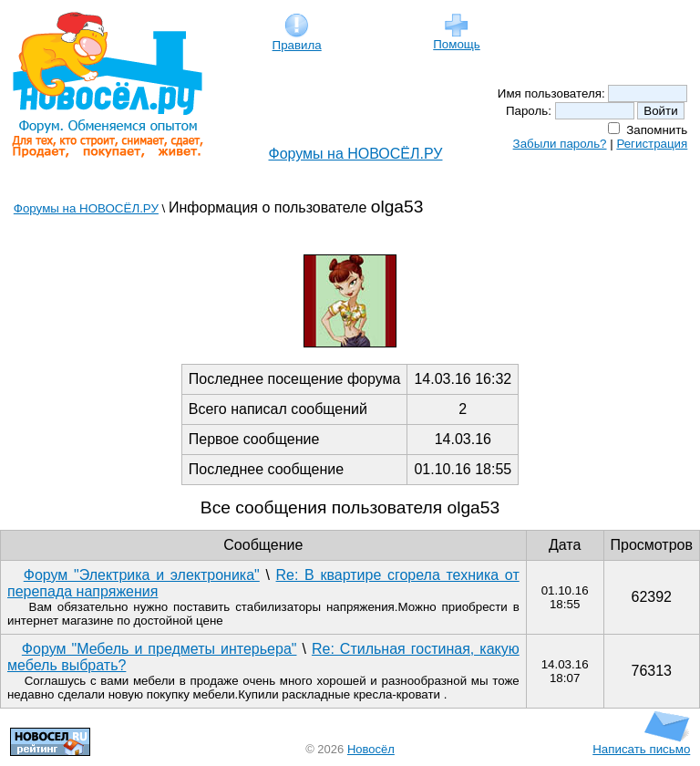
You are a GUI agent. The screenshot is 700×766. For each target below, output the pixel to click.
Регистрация (651, 143)
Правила (297, 39)
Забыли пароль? (560, 143)
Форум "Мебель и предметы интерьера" (159, 649)
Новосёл (371, 749)
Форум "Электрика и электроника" (142, 575)
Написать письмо (641, 743)
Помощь (456, 38)
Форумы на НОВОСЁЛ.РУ (356, 153)
